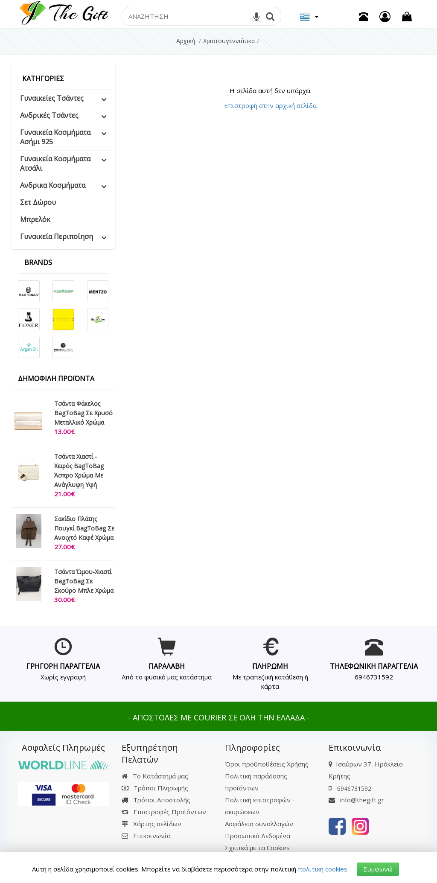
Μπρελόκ (35, 219)
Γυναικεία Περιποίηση (56, 236)
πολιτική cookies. (323, 869)
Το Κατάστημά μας (155, 776)
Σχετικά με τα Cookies (257, 847)
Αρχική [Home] (185, 41)
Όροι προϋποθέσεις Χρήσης (267, 764)
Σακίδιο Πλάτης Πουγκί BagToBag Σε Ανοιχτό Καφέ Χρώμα (84, 528)
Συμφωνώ (378, 869)
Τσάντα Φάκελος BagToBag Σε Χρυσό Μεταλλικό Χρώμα (83, 412)
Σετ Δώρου (38, 202)
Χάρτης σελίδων (151, 823)
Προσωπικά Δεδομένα (257, 835)
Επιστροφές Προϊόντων (164, 811)
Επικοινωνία (152, 835)
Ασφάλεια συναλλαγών (259, 823)
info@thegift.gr (356, 800)
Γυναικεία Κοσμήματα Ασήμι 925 (55, 137)
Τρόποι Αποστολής (156, 800)
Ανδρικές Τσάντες (49, 115)
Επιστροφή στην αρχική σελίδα (270, 105)
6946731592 (374, 677)
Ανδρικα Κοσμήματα (52, 185)
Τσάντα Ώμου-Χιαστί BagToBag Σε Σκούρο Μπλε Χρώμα (84, 581)
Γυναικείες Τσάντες (52, 98)
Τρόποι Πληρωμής (155, 788)
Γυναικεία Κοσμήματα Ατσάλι (55, 163)
